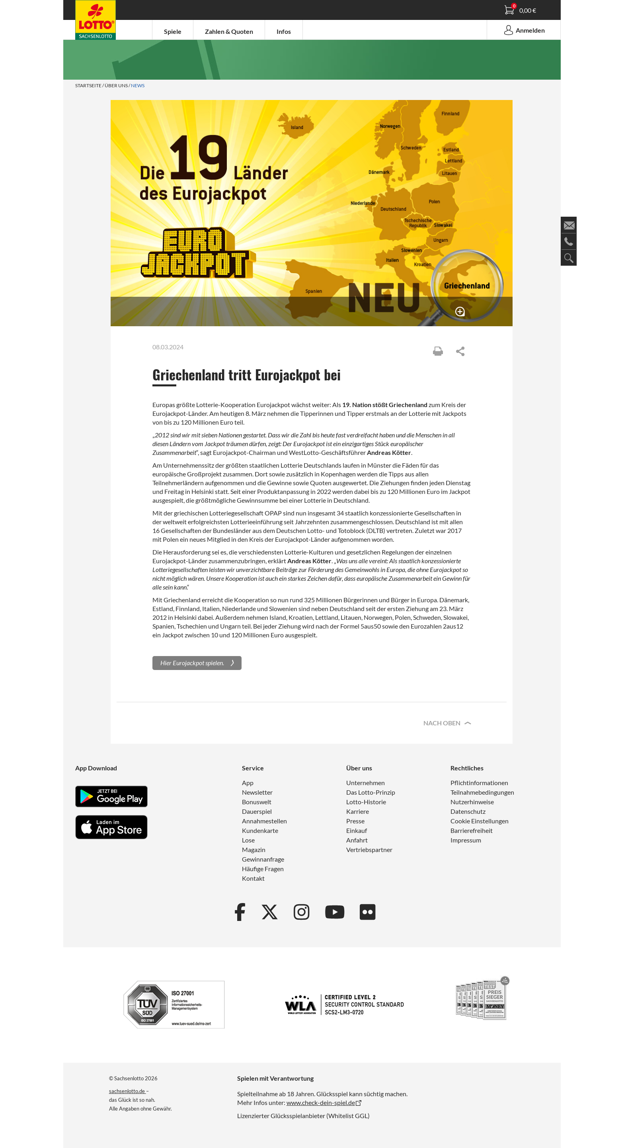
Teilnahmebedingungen (482, 792)
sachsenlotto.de (127, 1091)
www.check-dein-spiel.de (321, 1102)
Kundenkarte (260, 830)
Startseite (88, 85)
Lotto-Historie (366, 801)
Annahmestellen (264, 821)
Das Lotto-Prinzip (370, 792)
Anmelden (524, 30)
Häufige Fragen (263, 868)
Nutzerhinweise (472, 801)
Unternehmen (365, 782)
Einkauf (356, 830)
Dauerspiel (257, 811)
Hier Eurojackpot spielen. (192, 662)
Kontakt (253, 878)
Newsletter (257, 792)
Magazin (253, 849)
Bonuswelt (256, 801)
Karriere (357, 811)
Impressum (465, 840)
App (248, 782)
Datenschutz (468, 811)
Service (253, 768)
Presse (355, 821)
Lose (248, 840)
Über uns (116, 85)
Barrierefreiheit (471, 830)
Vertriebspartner (369, 849)
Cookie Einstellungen (479, 821)
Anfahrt (357, 840)
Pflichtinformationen (479, 782)
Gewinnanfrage (263, 859)
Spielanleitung (99, 21)
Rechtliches (467, 768)
